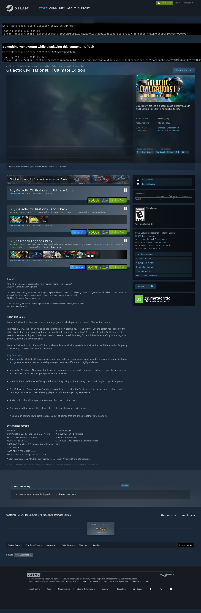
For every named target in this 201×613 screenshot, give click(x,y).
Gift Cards (137, 592)
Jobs (49, 592)
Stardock (169, 249)
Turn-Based (160, 156)
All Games (10, 70)
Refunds (135, 585)
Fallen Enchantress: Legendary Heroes (72, 248)
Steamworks (64, 592)
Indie (144, 240)
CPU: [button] (143, 559)
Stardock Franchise (41, 70)
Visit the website (144, 258)
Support (105, 592)
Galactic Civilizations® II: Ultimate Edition (86, 216)
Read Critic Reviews (158, 305)
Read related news (144, 271)
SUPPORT (84, 8)
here (61, 498)
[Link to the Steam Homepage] (20, 10)
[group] (100, 559)
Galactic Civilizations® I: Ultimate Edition (46, 216)
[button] (118, 203)
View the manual (145, 262)
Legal (83, 585)
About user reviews (169, 519)
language (187, 3)
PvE (177, 156)
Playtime (83, 549)
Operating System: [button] (127, 559)
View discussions (143, 275)
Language (50, 549)
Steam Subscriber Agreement (116, 585)
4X (138, 156)
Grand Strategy (147, 156)
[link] (98, 203)
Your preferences (187, 519)
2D (183, 156)
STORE (43, 8)
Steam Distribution (86, 592)
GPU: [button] (153, 559)
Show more (55, 251)
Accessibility (95, 585)
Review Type (14, 549)
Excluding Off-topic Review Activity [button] (53, 559)
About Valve (34, 592)
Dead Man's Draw (35, 248)
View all (125, 489)
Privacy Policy (72, 585)
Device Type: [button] (167, 559)
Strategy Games (24, 70)
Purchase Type (33, 549)
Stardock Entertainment (168, 131)
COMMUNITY (57, 8)
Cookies (145, 585)
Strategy (170, 156)
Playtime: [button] (78, 559)
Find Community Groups (147, 279)
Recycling (121, 592)
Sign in (12, 170)
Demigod (48, 248)
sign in (177, 3)
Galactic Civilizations (155, 249)
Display (96, 549)
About (71, 8)
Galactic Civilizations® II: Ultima (33, 251)
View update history (145, 266)
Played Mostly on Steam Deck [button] (100, 559)
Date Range (67, 549)
